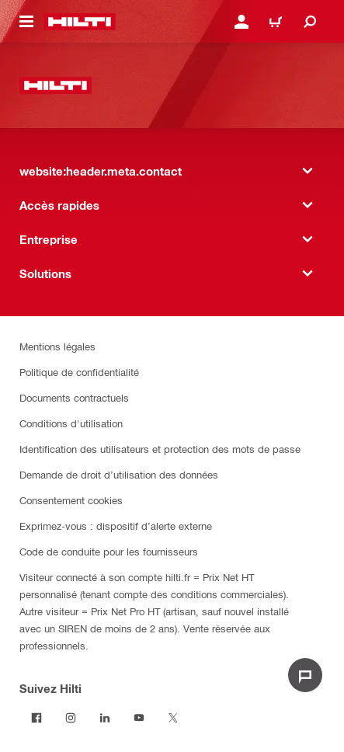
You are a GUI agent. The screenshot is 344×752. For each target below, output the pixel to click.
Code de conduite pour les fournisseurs (108, 551)
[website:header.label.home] (79, 21)
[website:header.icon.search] (310, 22)
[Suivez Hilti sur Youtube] (139, 718)
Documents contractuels (74, 397)
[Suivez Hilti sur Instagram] (71, 718)
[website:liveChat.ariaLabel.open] (305, 675)
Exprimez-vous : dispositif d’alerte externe (115, 525)
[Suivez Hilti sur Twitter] (173, 718)
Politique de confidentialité (79, 372)
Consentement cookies (71, 500)
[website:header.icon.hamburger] (26, 22)
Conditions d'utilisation (71, 423)
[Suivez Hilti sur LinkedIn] (105, 718)
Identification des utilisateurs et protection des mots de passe (160, 448)
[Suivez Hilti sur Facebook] (36, 718)
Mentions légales (57, 346)
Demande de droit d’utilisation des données (118, 474)
